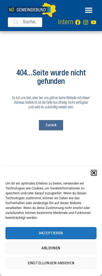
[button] (94, 173)
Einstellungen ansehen (51, 263)
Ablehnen (51, 248)
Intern (65, 22)
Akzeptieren (51, 233)
